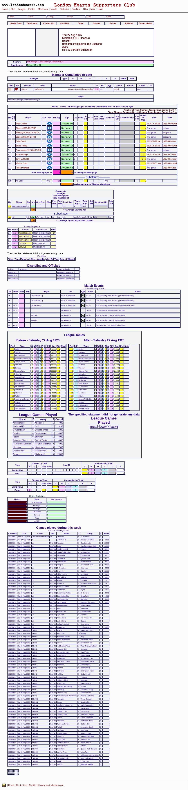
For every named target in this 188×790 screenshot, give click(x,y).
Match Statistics (37, 496)
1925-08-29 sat (169, 154)
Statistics (64, 9)
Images (21, 9)
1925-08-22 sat (153, 141)
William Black (22, 163)
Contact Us (21, 785)
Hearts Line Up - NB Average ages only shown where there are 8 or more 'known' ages (92, 107)
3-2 (97, 89)
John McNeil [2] (22, 159)
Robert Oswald (22, 168)
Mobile (53, 9)
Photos (31, 9)
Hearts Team (15, 23)
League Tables (74, 335)
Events (112, 23)
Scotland (76, 9)
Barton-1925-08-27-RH (26, 137)
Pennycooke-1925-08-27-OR (28, 150)
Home (5, 9)
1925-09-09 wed (170, 124)
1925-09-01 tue (169, 168)
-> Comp (69, 17)
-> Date (88, 17)
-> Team (108, 17)
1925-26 (24, 89)
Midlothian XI (39, 89)
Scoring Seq (48, 23)
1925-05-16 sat (153, 124)
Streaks (96, 23)
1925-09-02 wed (170, 146)
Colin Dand (21, 141)
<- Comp (50, 17)
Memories (43, 9)
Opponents (32, 23)
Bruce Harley (21, 146)
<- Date (30, 17)
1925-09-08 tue (169, 141)
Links (100, 9)
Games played (145, 23)
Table (80, 23)
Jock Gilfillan (21, 124)
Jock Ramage (22, 154)
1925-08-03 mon (154, 163)
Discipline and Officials (43, 265)
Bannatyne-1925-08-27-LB (27, 132)
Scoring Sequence (32, 226)
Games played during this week (58, 527)
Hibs (85, 9)
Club (13, 9)
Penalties (64, 23)
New (93, 9)
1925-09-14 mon (170, 159)
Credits (32, 785)
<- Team (11, 17)
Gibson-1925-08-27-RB (26, 128)
